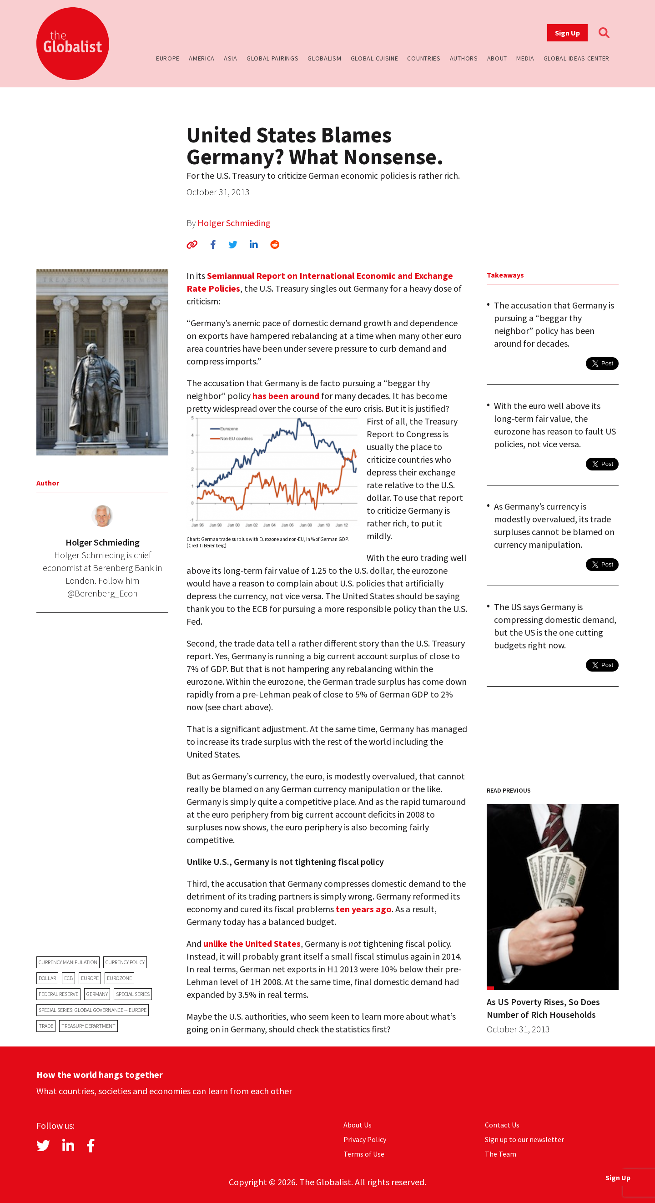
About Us (357, 1124)
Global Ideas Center (577, 58)
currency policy (125, 962)
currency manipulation (68, 962)
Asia (230, 58)
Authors (464, 58)
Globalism (324, 58)
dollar (47, 978)
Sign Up (567, 32)
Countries (423, 58)
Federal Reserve (58, 994)
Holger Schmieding (234, 222)
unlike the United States (252, 943)
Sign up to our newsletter (524, 1139)
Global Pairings (273, 58)
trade (46, 1025)
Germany (97, 994)
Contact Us (502, 1124)
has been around (285, 395)
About (497, 58)
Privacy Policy (364, 1139)
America (202, 58)
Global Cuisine (374, 58)
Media (525, 58)
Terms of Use (363, 1153)
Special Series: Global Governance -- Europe (92, 1009)
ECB (68, 978)
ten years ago (364, 909)
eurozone (119, 978)
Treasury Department (88, 1025)
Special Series (133, 994)
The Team (500, 1153)
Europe (168, 58)
